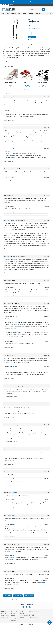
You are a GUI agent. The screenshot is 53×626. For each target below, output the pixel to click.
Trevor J (14, 515)
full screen (26, 624)
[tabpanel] (10, 77)
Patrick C (14, 366)
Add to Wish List (34, 39)
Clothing (30, 13)
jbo (13, 287)
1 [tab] (24, 89)
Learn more (24, 599)
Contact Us (13, 613)
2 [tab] (26, 89)
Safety (24, 13)
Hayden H (14, 128)
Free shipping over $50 (34, 28)
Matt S (13, 341)
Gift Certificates (24, 615)
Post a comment (29, 595)
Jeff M (13, 149)
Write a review (17, 595)
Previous (4, 77)
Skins (19, 13)
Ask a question (7, 595)
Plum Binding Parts (27, 82)
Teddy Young (15, 411)
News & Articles (5, 615)
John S (12, 425)
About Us (3, 613)
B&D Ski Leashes (42, 82)
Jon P (13, 195)
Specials (22, 613)
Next (49, 77)
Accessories (38, 13)
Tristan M (14, 316)
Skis (3, 13)
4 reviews (37, 23)
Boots (7, 13)
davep (12, 220)
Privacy (3, 617)
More (50, 13)
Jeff (13, 108)
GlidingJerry (15, 492)
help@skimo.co (35, 612)
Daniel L (14, 404)
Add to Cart (31, 37)
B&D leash (10, 155)
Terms (7, 617)
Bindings (13, 13)
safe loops (42, 582)
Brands (22, 617)
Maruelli (13, 559)
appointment (26, 2)
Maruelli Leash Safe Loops (16, 324)
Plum (29, 19)
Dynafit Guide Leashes (11, 82)
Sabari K (13, 386)
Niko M (14, 177)
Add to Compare (34, 41)
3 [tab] (28, 89)
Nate (13, 524)
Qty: (29, 31)
